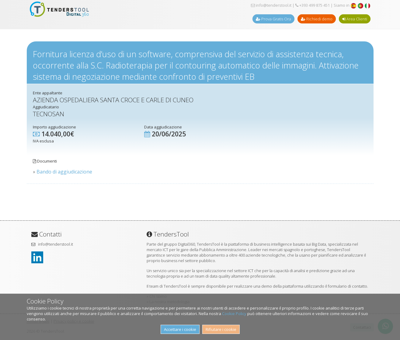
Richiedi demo (316, 19)
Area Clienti (354, 19)
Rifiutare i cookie (221, 329)
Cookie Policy (234, 313)
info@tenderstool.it (271, 5)
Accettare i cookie (180, 329)
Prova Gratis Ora (273, 19)
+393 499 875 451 (312, 5)
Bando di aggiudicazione (64, 171)
